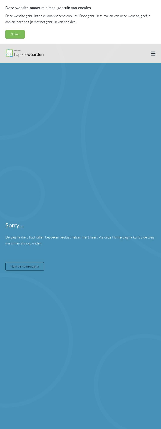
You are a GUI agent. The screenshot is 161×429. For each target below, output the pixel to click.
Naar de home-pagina (25, 266)
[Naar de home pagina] (24, 53)
